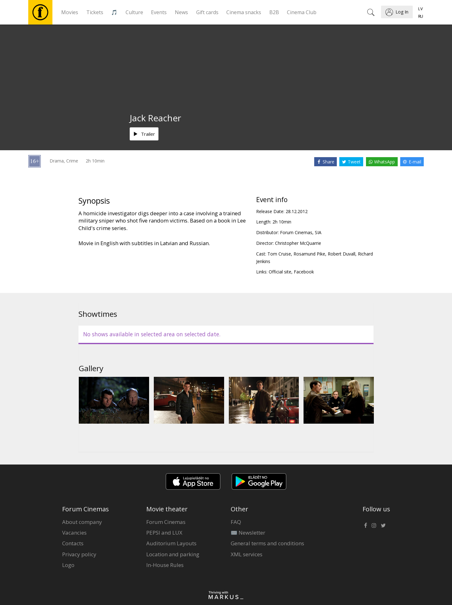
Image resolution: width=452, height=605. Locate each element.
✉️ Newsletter (248, 532)
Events (159, 12)
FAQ (236, 521)
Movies (69, 12)
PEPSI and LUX (164, 532)
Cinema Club (301, 12)
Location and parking (172, 554)
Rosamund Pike (309, 254)
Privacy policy (79, 554)
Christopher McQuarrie (298, 243)
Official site (280, 272)
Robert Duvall (341, 254)
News (181, 12)
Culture (134, 12)
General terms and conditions (267, 543)
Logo (68, 565)
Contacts (72, 543)
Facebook (304, 272)
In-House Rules (165, 565)
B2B (274, 12)
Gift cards (207, 12)
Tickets (94, 12)
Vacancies (74, 532)
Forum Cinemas (166, 521)
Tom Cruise (279, 254)
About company (82, 521)
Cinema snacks (243, 12)
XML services (246, 554)
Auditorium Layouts (171, 543)
